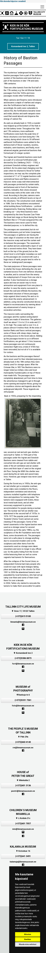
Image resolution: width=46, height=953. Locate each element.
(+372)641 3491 (23, 856)
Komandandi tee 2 (23, 653)
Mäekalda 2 (23, 780)
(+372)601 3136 (23, 785)
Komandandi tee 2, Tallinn (23, 46)
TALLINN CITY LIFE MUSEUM (23, 606)
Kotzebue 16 (23, 851)
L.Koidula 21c (23, 818)
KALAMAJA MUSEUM (23, 846)
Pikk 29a (23, 737)
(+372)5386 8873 (23, 658)
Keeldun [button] (27, 939)
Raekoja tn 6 (23, 695)
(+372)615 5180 (23, 616)
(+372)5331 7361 (23, 700)
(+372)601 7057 (23, 823)
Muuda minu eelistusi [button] (27, 944)
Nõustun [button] (27, 934)
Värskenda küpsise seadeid (13, 1)
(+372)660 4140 (23, 742)
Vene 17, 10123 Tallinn (23, 611)
